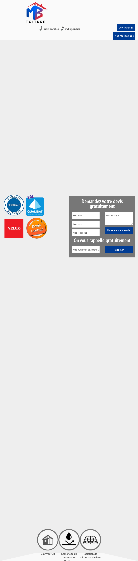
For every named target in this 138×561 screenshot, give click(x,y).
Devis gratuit (126, 5)
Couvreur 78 (48, 554)
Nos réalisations (125, 15)
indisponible (49, 5)
